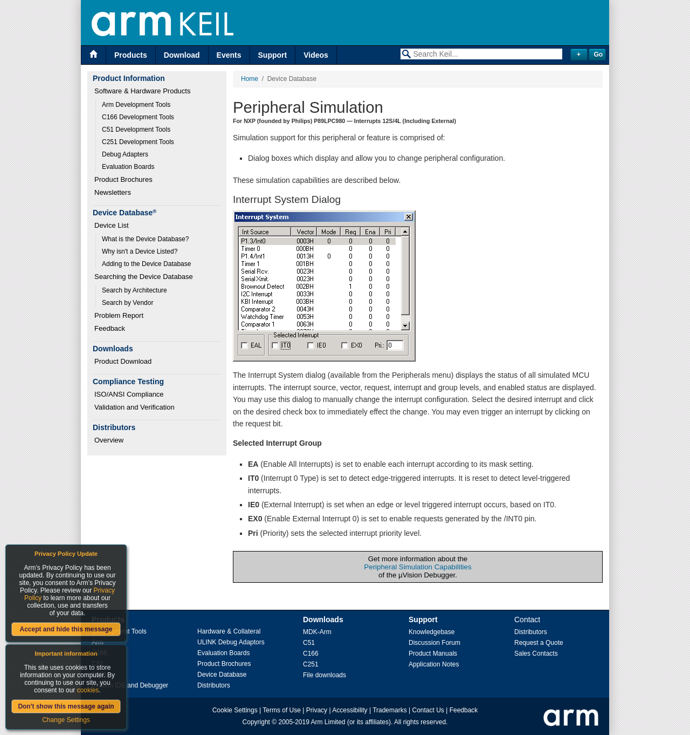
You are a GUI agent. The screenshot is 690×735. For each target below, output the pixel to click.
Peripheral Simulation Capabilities (417, 567)
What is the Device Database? (145, 239)
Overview (108, 440)
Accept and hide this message (65, 629)
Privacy (316, 710)
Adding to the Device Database (146, 264)
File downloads (324, 675)
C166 (311, 653)
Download (182, 55)
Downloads (323, 619)
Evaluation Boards (128, 167)
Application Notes (434, 664)
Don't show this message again (66, 706)
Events (229, 55)
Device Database (221, 674)
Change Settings (66, 720)
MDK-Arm (317, 632)
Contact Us (428, 710)
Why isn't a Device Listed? (139, 251)
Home (249, 79)
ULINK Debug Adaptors (231, 642)
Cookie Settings (235, 710)
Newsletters (112, 192)
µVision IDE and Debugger (130, 685)
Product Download (122, 361)
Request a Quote (538, 642)
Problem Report (118, 315)
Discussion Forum (434, 642)
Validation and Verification (134, 407)
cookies (88, 690)
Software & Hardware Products (142, 91)
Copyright (256, 722)
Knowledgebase (431, 632)
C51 (309, 642)
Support (272, 55)
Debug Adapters (125, 154)
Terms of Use (282, 710)
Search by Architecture (134, 290)
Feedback (109, 328)
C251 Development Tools (138, 142)
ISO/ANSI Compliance (129, 394)
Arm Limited (328, 722)
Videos (315, 55)
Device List (111, 225)
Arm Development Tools (136, 104)
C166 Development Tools (138, 117)
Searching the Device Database (143, 277)
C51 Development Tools (136, 129)
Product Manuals (433, 653)
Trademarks (389, 710)
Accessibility (349, 710)
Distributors (213, 685)
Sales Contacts (536, 653)
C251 (311, 664)
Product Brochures (123, 179)
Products (130, 55)
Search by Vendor (127, 303)
